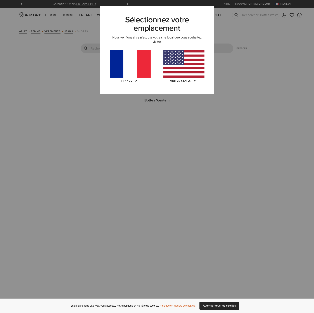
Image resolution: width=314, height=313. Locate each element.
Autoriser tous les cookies (219, 306)
